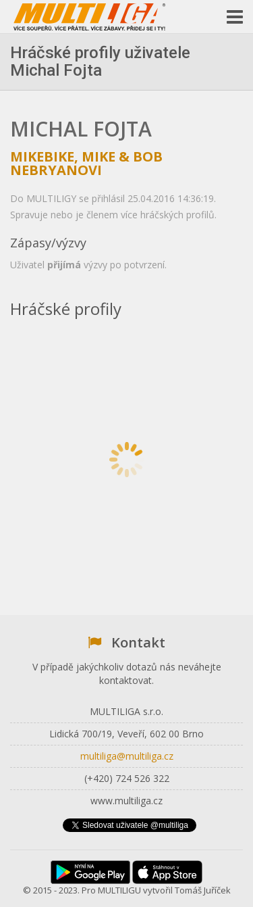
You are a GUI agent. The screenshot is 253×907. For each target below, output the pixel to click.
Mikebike (42, 156)
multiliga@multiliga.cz (126, 756)
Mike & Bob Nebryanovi (86, 163)
